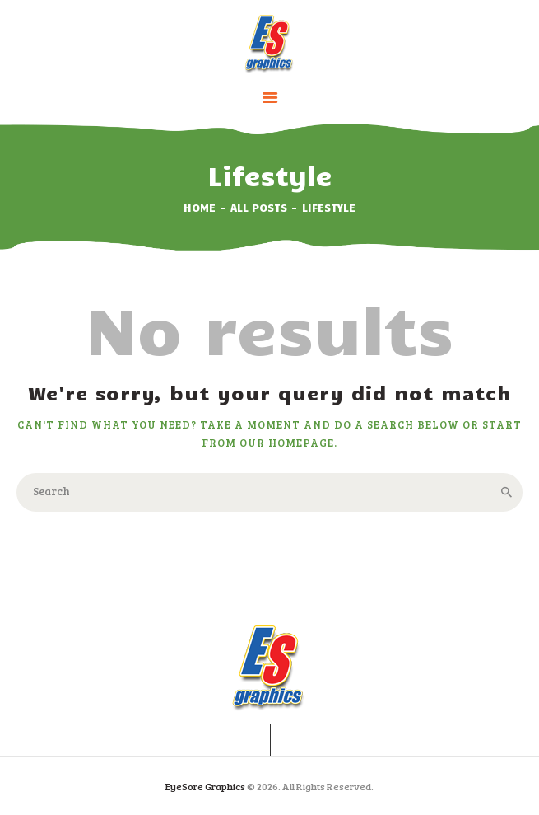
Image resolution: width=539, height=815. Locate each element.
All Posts (258, 207)
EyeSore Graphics (205, 786)
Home (200, 207)
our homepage (286, 442)
